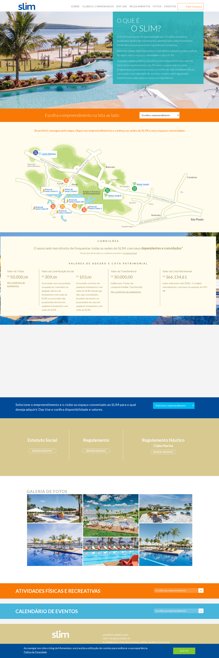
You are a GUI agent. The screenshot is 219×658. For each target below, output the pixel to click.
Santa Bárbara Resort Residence (45, 153)
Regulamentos (140, 6)
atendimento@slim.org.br (115, 634)
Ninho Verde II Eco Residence (112, 195)
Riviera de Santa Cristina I (69, 190)
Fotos (157, 6)
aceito (184, 650)
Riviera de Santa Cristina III (40, 206)
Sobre (75, 6)
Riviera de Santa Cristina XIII (74, 199)
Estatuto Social (130, 253)
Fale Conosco (194, 6)
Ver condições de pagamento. (126, 291)
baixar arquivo (42, 450)
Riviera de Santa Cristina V (94, 206)
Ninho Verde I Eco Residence (140, 183)
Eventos (170, 6)
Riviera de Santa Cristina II (62, 210)
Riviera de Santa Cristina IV (50, 190)
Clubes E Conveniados (98, 6)
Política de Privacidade (35, 652)
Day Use (121, 6)
